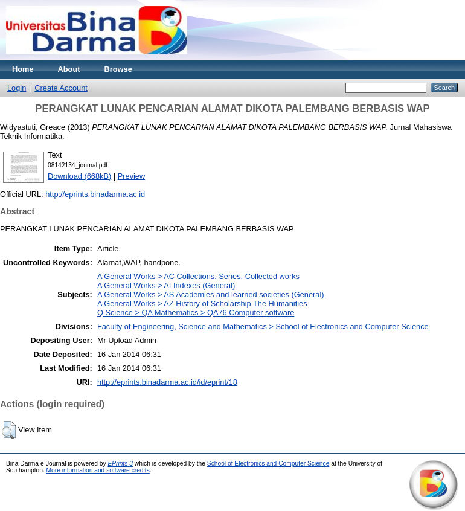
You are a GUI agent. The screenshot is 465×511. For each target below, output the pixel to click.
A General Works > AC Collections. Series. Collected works (198, 276)
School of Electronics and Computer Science (268, 463)
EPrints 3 (120, 463)
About (69, 69)
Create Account (61, 87)
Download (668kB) (79, 176)
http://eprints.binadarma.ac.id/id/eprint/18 (167, 382)
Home (23, 69)
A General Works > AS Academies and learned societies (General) (210, 294)
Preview (132, 176)
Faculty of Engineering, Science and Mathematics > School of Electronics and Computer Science (263, 326)
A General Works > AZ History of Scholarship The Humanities (202, 303)
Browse (118, 69)
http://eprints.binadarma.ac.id (95, 194)
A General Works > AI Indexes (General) (166, 285)
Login (16, 87)
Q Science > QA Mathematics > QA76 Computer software (195, 312)
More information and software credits (98, 470)
